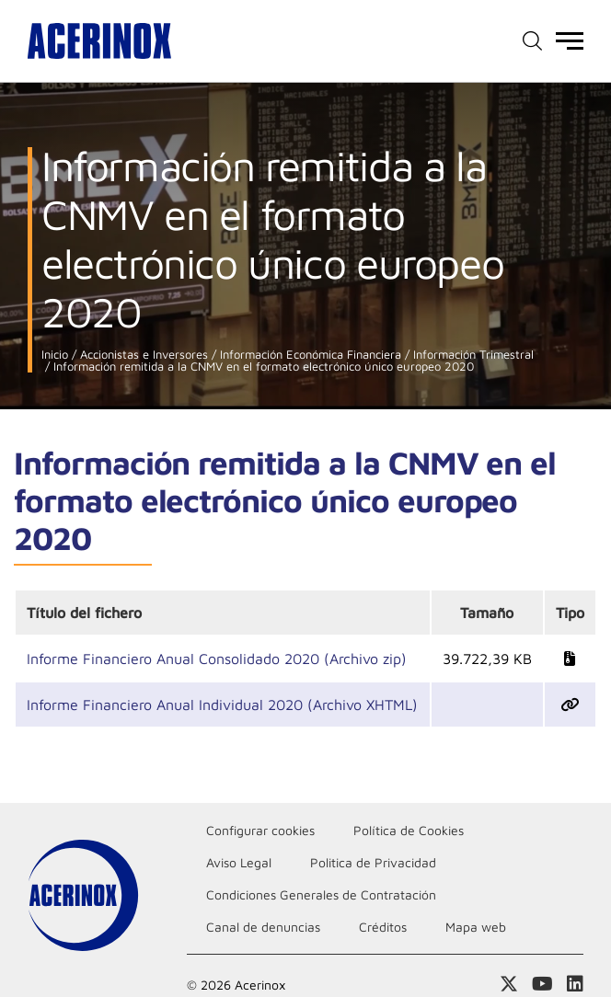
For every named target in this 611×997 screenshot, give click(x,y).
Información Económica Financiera (308, 355)
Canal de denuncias (263, 926)
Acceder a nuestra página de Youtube (542, 984)
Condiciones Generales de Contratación (321, 894)
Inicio (54, 355)
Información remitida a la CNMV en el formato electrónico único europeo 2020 (262, 366)
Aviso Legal (238, 862)
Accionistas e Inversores (142, 355)
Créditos (383, 926)
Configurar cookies (260, 830)
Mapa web (475, 926)
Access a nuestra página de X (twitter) (509, 984)
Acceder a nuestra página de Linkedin (575, 984)
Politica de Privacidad (373, 862)
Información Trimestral (471, 355)
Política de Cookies (408, 830)
